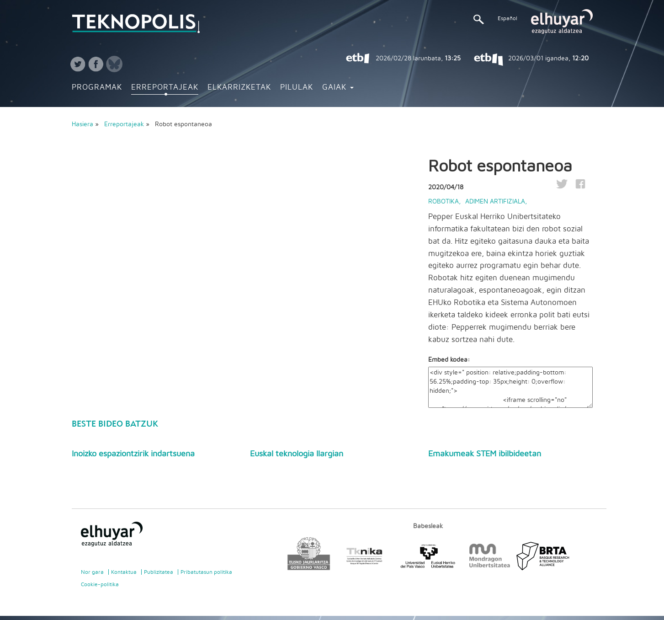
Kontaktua (124, 572)
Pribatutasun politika (206, 572)
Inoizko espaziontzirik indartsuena (133, 454)
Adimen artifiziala (495, 201)
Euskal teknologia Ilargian (296, 454)
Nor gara (92, 572)
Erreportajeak (164, 87)
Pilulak (296, 87)
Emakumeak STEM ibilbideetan (484, 454)
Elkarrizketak (239, 87)
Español (507, 18)
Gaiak (338, 87)
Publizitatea (158, 572)
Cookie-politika (100, 584)
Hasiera (82, 124)
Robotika (443, 201)
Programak (97, 87)
